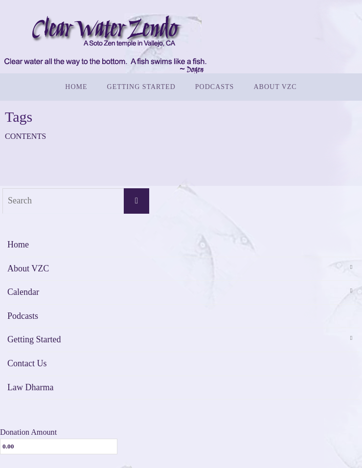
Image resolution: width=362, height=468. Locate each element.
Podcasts (22, 316)
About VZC (28, 268)
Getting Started (34, 339)
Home (18, 244)
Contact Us (27, 363)
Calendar (23, 292)
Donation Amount (28, 432)
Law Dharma (30, 387)
